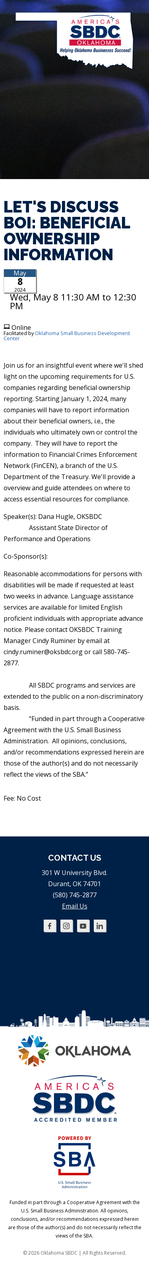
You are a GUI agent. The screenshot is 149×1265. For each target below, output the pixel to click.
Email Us (74, 906)
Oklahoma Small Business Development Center (67, 335)
